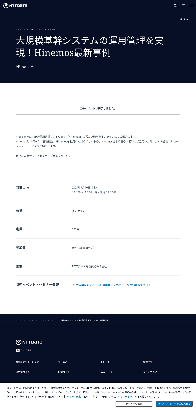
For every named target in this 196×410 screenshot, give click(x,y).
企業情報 (147, 361)
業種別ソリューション (27, 361)
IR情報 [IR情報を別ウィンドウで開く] (61, 372)
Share (184, 19)
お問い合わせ (23, 66)
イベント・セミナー (47, 29)
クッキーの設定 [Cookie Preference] (134, 403)
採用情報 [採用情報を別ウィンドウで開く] (20, 372)
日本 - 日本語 (23, 350)
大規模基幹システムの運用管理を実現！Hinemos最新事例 (111, 285)
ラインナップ (150, 371)
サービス (62, 361)
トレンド (30, 29)
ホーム (18, 29)
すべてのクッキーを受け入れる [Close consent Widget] (174, 403)
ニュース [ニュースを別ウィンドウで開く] (105, 372)
